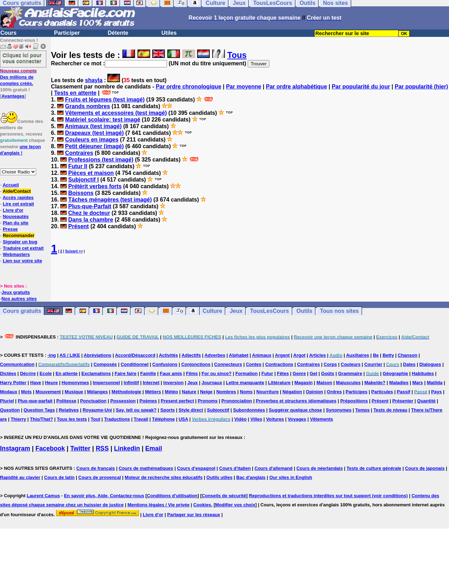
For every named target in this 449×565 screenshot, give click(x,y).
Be (376, 355)
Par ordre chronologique (188, 87)
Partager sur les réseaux (193, 514)
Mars (417, 382)
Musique (74, 391)
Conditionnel (134, 364)
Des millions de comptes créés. (18, 77)
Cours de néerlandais (319, 468)
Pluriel (7, 400)
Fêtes (283, 373)
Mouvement (48, 391)
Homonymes (75, 382)
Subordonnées (249, 410)
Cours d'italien (235, 468)
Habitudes (423, 373)
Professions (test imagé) (100, 160)
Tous (237, 55)
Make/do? (375, 382)
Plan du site (15, 222)
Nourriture (267, 391)
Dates (409, 364)
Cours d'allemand (274, 468)
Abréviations (98, 355)
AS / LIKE (70, 355)
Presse (10, 229)
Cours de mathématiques (146, 468)
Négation (292, 391)
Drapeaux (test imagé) (94, 133)
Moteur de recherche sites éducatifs (164, 477)
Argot (299, 355)
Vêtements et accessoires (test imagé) (116, 113)
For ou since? (217, 373)
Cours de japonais (425, 468)
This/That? (41, 419)
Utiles (169, 33)
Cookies (202, 504)
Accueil (10, 185)
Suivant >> (74, 251)
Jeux (236, 311)
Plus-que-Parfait (89, 206)
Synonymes (338, 410)
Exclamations (96, 373)
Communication (17, 364)
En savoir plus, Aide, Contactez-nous (104, 495)
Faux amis (171, 373)
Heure (51, 382)
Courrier (373, 364)
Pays (436, 391)
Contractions (279, 364)
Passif (403, 391)
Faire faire (125, 373)
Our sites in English (290, 477)
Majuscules (348, 382)
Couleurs (350, 364)
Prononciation (236, 400)
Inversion (173, 382)
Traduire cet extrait (23, 248)
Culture (212, 311)
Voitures (275, 419)
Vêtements (321, 419)
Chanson (407, 355)
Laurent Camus (43, 495)
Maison (324, 382)
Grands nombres (87, 106)
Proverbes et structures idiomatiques (296, 400)
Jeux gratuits (15, 292)
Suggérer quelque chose (295, 410)
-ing (51, 355)
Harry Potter (13, 382)
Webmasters (16, 254)
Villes (256, 419)
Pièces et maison (91, 173)
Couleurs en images (92, 140)
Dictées (8, 373)
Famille (148, 373)
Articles (317, 355)
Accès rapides (17, 197)
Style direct (191, 410)
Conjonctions (195, 364)
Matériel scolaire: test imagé (102, 120)
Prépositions (354, 400)
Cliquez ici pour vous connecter (22, 58)
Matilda (435, 382)
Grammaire (350, 373)
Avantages (12, 96)
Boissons (80, 193)
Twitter (80, 448)
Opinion (314, 391)
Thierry (18, 419)
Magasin (303, 382)
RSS (102, 448)
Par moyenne (243, 87)
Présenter (402, 400)
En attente (66, 373)
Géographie (395, 373)
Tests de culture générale (374, 468)
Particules (382, 391)
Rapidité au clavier (20, 477)
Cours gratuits (22, 311)
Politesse (66, 400)
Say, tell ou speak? (136, 410)
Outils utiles (219, 477)
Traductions (117, 419)
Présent (78, 226)
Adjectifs (191, 355)
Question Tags (39, 410)
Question (10, 410)
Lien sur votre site (22, 260)
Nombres (226, 391)
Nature (189, 391)
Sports (167, 410)
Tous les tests (72, 419)
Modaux (8, 391)
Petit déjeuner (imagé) (94, 146)
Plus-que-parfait (35, 400)
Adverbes (215, 355)
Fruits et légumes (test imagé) (105, 100)
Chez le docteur (89, 213)
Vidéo (240, 419)
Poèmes (148, 400)
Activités (168, 355)
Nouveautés (16, 216)
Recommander (18, 235)
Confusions (164, 364)
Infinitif (131, 382)
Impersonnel (106, 382)
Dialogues (430, 364)
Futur (267, 373)
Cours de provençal (99, 477)
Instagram (15, 448)
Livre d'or (13, 210)
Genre (299, 373)
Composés (105, 364)
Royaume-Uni (97, 410)
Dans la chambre (90, 220)
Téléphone (163, 419)
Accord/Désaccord (135, 355)
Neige (206, 391)
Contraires (79, 153)
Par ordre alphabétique (296, 87)
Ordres (334, 391)
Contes (253, 364)
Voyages (297, 419)
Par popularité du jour (361, 87)
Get (313, 373)
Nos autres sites (18, 298)
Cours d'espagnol (196, 468)
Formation (246, 373)
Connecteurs (228, 364)
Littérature (279, 382)
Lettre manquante (245, 382)
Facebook (50, 448)
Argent (282, 355)
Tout (95, 419)
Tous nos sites (339, 311)
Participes (356, 391)
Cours (8, 33)
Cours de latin (59, 477)
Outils (304, 311)
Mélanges (97, 391)
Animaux (262, 355)
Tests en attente (75, 93)
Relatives (69, 410)
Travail (141, 419)
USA (183, 419)
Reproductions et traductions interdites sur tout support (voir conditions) (328, 495)
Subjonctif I (83, 180)
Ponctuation (93, 400)
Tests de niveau (391, 410)
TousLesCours (269, 311)
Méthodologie (126, 391)
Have (35, 382)
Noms (246, 391)
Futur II (77, 166)
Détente (118, 33)
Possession (122, 400)
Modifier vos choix (235, 504)
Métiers (153, 391)
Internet (151, 382)
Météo (171, 391)
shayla (93, 80)
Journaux (212, 382)
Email (153, 448)
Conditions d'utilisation (172, 495)
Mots (26, 391)
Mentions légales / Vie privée (158, 504)
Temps (362, 410)
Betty (388, 355)
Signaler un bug (20, 241)
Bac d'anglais (251, 477)
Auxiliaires (357, 355)
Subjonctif (218, 410)
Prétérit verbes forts (94, 186)
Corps (330, 364)
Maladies (399, 382)
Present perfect (177, 400)
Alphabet (239, 355)
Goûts (327, 373)
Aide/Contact (16, 191)
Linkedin (127, 448)
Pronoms (207, 400)
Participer (67, 33)
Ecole (46, 373)
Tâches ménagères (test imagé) (110, 200)
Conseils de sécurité (224, 495)
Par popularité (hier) (421, 87)
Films (192, 373)
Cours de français (95, 468)
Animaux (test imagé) (93, 126)
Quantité (426, 400)
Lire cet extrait (18, 203)
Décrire (28, 373)
